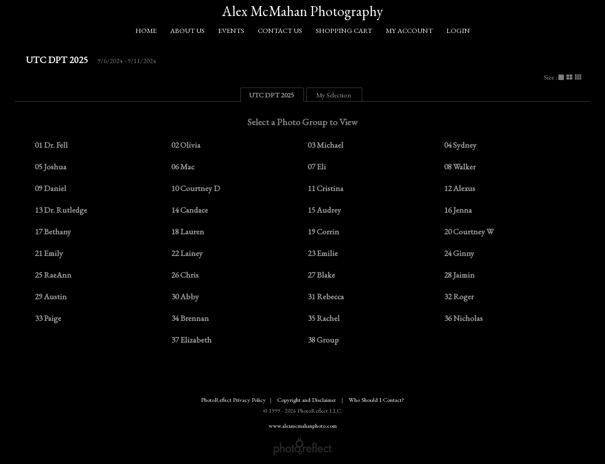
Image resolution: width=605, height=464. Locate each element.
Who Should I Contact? (376, 400)
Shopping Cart (344, 30)
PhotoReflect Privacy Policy (233, 400)
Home (146, 30)
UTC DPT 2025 (57, 60)
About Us (187, 30)
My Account (409, 30)
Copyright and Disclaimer (307, 400)
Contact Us (280, 30)
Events (231, 30)
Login (458, 30)
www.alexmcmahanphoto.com (303, 426)
